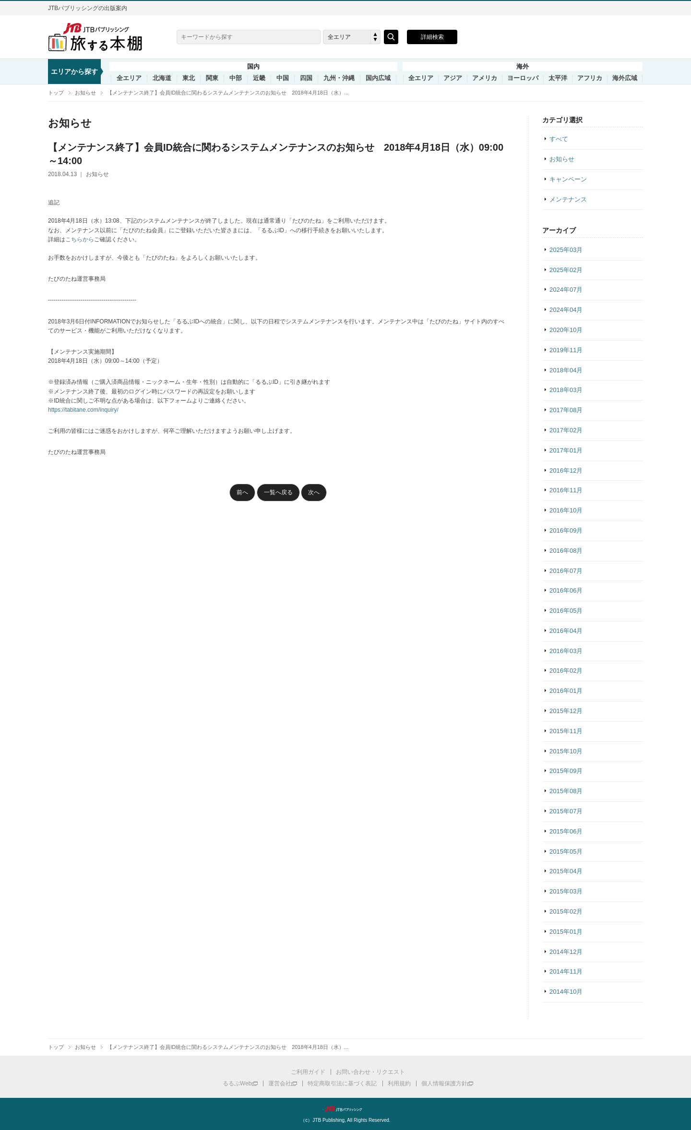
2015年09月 (566, 770)
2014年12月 (566, 951)
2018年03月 (566, 389)
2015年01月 (566, 931)
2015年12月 (566, 710)
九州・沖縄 (339, 78)
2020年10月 (566, 329)
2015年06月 (566, 831)
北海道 (162, 78)
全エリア (129, 78)
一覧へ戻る (278, 492)
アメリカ (484, 78)
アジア (452, 78)
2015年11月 (566, 731)
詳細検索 (432, 37)
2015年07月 (566, 811)
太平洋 (557, 78)
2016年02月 (566, 670)
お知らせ (85, 92)
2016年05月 (566, 610)
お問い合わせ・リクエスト (370, 1072)
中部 (235, 78)
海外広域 (624, 78)
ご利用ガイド (308, 1072)
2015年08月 (566, 791)
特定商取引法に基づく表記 (342, 1083)
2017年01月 (566, 450)
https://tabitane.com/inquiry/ (83, 409)
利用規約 (399, 1083)
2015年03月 (566, 891)
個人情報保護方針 (444, 1083)
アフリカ (589, 78)
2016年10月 (566, 510)
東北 (188, 78)
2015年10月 (566, 751)
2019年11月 (566, 350)
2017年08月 (566, 410)
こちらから (79, 239)
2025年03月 (566, 249)
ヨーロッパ (522, 78)
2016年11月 (566, 490)
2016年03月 (566, 650)
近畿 (259, 78)
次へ (314, 492)
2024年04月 (566, 309)
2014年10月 (566, 991)
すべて (558, 139)
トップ (56, 92)
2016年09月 (566, 530)
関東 (212, 78)
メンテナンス (568, 199)
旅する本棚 (101, 37)
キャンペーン (568, 179)
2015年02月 (566, 911)
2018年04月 (566, 370)
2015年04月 (566, 871)
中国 (282, 78)
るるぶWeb (237, 1083)
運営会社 (279, 1083)
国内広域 (378, 78)
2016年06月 (566, 590)
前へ (242, 492)
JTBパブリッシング (345, 1109)
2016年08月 (566, 550)
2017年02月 (566, 430)
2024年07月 (566, 289)
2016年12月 (566, 470)
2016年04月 (566, 630)
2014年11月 (566, 971)
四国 (306, 78)
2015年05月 (566, 851)
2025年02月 (566, 270)
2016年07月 (566, 570)
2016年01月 (566, 690)
